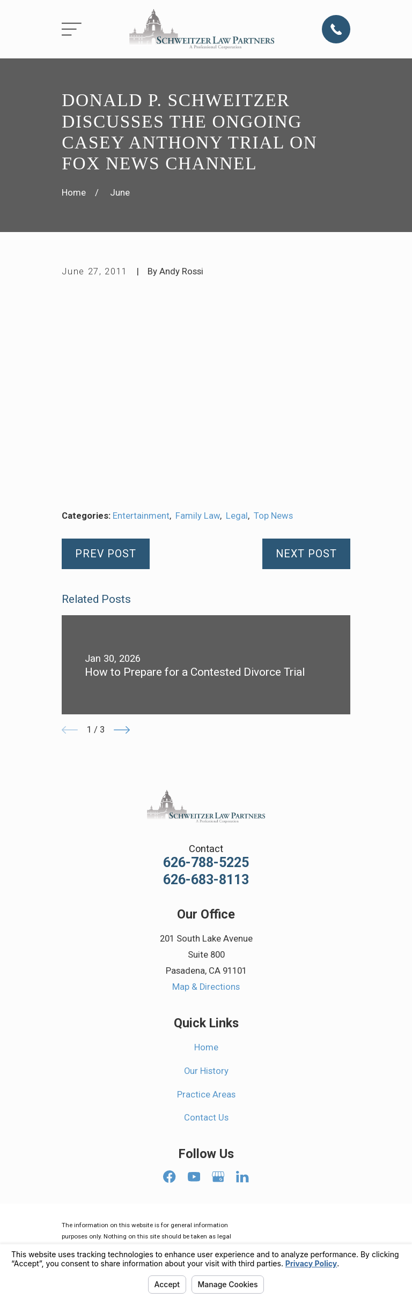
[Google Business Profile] (218, 1176)
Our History (206, 1071)
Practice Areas (206, 1094)
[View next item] (122, 730)
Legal (237, 516)
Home (206, 1047)
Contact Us (206, 1118)
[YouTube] (194, 1176)
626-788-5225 (206, 862)
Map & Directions (206, 987)
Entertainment (141, 516)
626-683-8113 (206, 879)
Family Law (197, 516)
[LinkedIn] (242, 1176)
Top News (273, 516)
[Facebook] (169, 1176)
